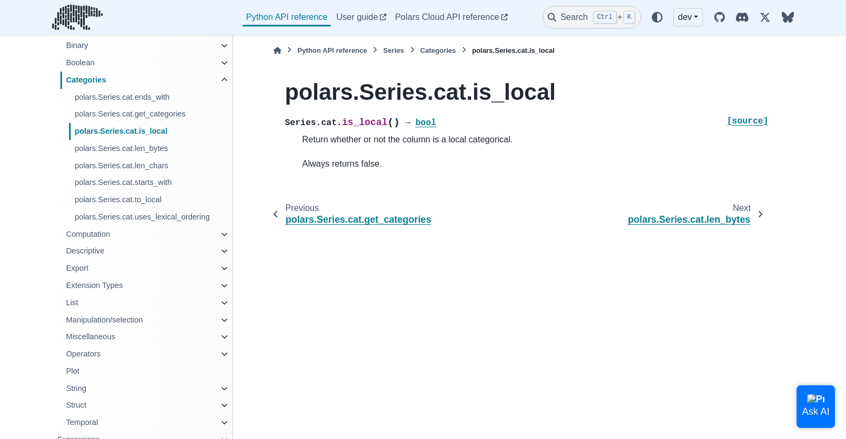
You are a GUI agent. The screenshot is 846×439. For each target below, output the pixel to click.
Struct (76, 405)
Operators (83, 353)
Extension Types (94, 285)
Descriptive (85, 250)
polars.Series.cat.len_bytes (121, 148)
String (76, 388)
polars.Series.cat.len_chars (121, 165)
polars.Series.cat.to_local (117, 199)
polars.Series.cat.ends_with (121, 97)
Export (77, 268)
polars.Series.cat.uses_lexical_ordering (141, 216)
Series (393, 50)
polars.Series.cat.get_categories (130, 113)
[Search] (592, 17)
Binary (77, 45)
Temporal (82, 422)
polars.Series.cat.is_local (120, 131)
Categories (86, 80)
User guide (357, 17)
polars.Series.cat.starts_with (123, 182)
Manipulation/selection (104, 319)
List (72, 302)
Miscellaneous (90, 336)
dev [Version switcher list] (685, 17)
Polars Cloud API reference (447, 17)
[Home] (277, 50)
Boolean (80, 62)
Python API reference (287, 17)
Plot (72, 371)
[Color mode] (657, 17)
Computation (88, 234)
